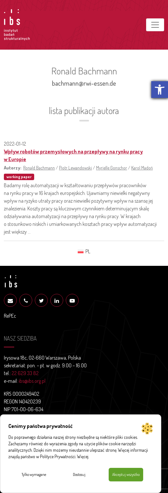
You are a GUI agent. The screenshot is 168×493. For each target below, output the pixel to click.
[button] (159, 89)
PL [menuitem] (87, 251)
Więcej (82, 456)
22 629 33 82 (25, 373)
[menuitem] (84, 251)
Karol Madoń (142, 167)
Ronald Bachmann (39, 167)
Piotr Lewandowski (75, 167)
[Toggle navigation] (155, 24)
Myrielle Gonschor (111, 167)
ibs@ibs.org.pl (32, 381)
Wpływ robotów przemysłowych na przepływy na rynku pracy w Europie (73, 155)
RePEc (10, 316)
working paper (19, 176)
